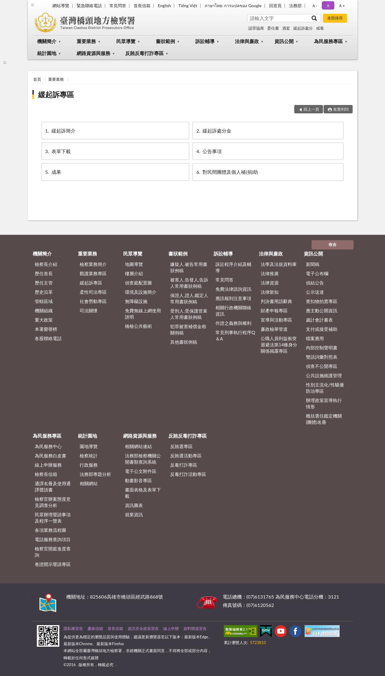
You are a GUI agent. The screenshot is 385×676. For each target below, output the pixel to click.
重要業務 (86, 41)
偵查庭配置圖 (138, 282)
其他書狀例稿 (183, 342)
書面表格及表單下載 (143, 493)
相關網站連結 (138, 446)
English (164, 5)
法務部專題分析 (95, 474)
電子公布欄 (317, 273)
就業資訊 (134, 514)
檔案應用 (315, 338)
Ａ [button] (328, 5)
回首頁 (275, 5)
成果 (52, 171)
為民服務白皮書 (50, 455)
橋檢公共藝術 (138, 326)
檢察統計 (89, 455)
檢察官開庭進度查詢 (53, 552)
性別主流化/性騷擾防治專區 (325, 388)
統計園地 (46, 53)
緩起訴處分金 (213, 130)
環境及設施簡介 (140, 292)
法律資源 (270, 282)
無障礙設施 (136, 301)
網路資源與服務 (93, 53)
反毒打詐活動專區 (188, 474)
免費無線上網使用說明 (143, 313)
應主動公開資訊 (321, 310)
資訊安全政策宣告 (143, 628)
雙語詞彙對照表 (321, 357)
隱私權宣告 (73, 628)
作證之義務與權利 (233, 323)
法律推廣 (270, 273)
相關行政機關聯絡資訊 (233, 310)
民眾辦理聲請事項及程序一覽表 (53, 517)
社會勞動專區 (93, 301)
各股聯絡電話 (48, 338)
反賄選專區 (181, 446)
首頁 (37, 79)
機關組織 (44, 310)
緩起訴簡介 (60, 130)
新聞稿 (312, 264)
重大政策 (44, 319)
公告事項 (208, 151)
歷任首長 (44, 273)
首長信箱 (142, 5)
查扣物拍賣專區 (321, 301)
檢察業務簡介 (93, 264)
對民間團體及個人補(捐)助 (226, 171)
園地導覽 (89, 446)
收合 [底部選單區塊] (332, 244)
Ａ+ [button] (341, 5)
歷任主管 (44, 282)
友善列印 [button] (341, 109)
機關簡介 (46, 41)
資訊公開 (284, 41)
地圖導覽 (134, 264)
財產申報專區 (274, 310)
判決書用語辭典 (276, 301)
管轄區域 (44, 301)
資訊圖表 (134, 505)
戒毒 (320, 28)
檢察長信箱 (46, 474)
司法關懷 (89, 310)
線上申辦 (171, 628)
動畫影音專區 (138, 480)
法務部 (295, 5)
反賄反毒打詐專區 (144, 53)
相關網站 (89, 483)
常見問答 (117, 5)
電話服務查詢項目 (53, 539)
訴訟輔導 (205, 41)
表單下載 (57, 151)
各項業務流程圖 (50, 530)
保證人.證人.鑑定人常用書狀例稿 (189, 298)
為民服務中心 (48, 446)
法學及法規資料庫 (279, 264)
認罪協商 (256, 28)
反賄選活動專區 (186, 455)
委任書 (273, 28)
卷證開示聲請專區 (53, 564)
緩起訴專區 (56, 94)
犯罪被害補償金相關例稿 (188, 329)
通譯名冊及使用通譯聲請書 (53, 486)
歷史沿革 (44, 292)
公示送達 (315, 292)
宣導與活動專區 (276, 319)
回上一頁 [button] (311, 109)
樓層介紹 (134, 273)
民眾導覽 (125, 41)
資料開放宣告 (195, 628)
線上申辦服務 (48, 465)
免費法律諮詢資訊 (233, 289)
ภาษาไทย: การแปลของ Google (233, 5)
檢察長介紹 (46, 264)
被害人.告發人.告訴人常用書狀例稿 (189, 283)
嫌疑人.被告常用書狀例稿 (188, 267)
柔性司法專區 (93, 292)
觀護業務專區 (93, 273)
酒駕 (286, 28)
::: (32, 4)
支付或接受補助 (321, 329)
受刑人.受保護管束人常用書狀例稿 (188, 314)
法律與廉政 (247, 41)
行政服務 (89, 465)
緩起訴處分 (303, 28)
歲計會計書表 (319, 319)
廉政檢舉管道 (274, 329)
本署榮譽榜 (46, 329)
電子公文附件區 (140, 471)
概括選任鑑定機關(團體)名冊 (324, 419)
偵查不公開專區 (321, 366)
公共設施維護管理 (324, 375)
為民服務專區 (328, 41)
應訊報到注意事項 (233, 298)
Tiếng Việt (187, 5)
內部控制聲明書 (321, 347)
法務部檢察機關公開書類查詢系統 (143, 459)
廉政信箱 (95, 628)
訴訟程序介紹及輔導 (233, 267)
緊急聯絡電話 (89, 5)
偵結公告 (315, 282)
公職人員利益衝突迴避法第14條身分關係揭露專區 (279, 345)
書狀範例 (165, 41)
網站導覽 (60, 5)
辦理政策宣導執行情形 (324, 403)
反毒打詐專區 (183, 465)
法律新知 (270, 292)
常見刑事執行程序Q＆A (235, 335)
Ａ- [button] (314, 5)
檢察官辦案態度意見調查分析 (53, 502)
